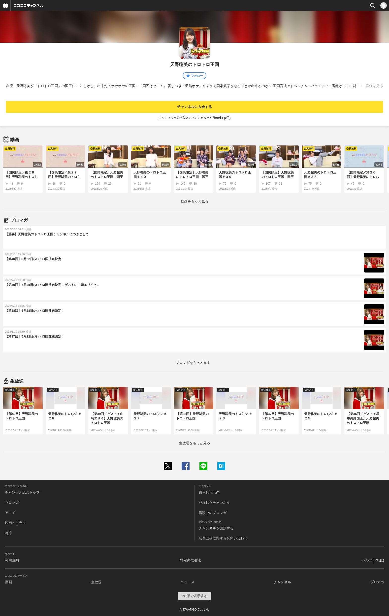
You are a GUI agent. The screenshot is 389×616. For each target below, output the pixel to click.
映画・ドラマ (15, 523)
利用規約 (12, 560)
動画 (8, 582)
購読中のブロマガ (213, 513)
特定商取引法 (190, 560)
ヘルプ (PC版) (373, 560)
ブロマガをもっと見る (193, 363)
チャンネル (282, 582)
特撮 (8, 533)
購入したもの (209, 492)
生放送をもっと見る (194, 443)
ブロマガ (12, 503)
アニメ (10, 513)
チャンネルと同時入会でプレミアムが (195, 118)
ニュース (187, 582)
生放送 (96, 582)
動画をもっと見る (194, 201)
